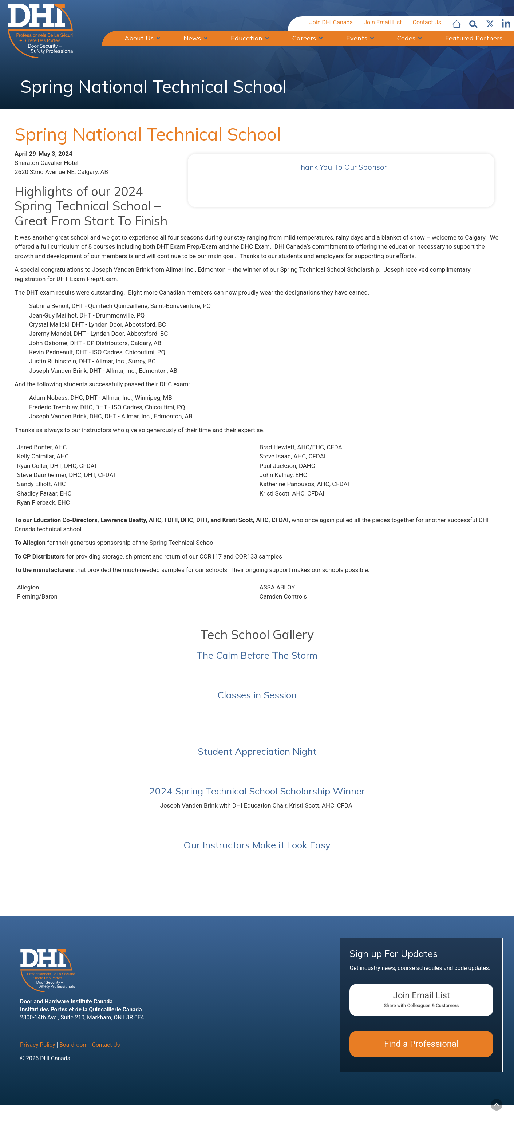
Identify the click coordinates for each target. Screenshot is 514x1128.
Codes (406, 38)
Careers (304, 38)
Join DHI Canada (331, 23)
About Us (139, 38)
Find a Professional (421, 1085)
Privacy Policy (37, 1086)
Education (246, 38)
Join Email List (383, 23)
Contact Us (426, 23)
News (192, 38)
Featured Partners (473, 38)
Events (356, 38)
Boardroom (73, 1086)
